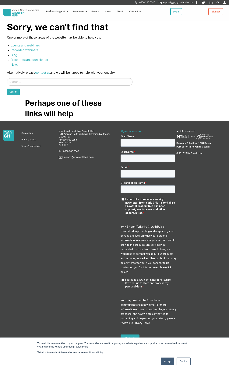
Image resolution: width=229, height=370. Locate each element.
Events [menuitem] (95, 11)
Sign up (216, 12)
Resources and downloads (29, 59)
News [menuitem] (108, 11)
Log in (176, 12)
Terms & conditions (31, 146)
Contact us (27, 133)
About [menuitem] (120, 11)
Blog (14, 55)
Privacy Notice (28, 139)
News (14, 64)
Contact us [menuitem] (135, 11)
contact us (42, 72)
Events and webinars (25, 45)
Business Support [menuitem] (55, 11)
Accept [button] (167, 361)
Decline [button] (183, 361)
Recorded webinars (24, 50)
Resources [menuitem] (78, 11)
